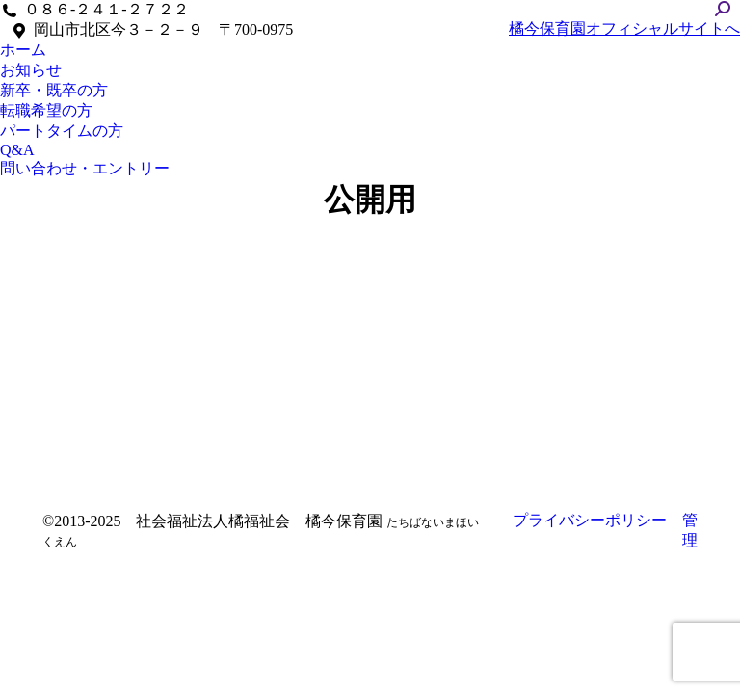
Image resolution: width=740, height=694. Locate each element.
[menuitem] (23, 50)
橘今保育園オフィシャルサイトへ (624, 28)
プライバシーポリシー (590, 520)
